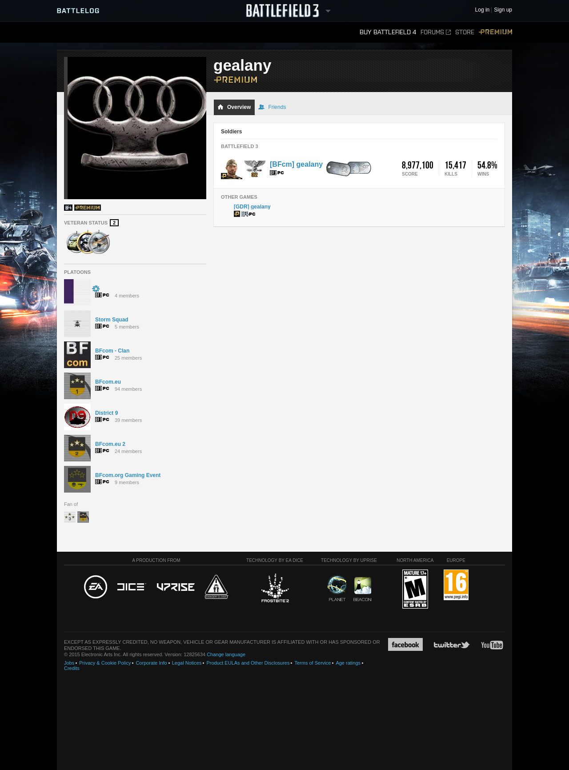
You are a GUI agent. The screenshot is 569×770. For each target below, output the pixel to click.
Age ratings (348, 663)
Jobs (69, 663)
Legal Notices (187, 663)
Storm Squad (111, 320)
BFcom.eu (108, 382)
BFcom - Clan (112, 351)
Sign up (503, 10)
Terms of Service (312, 663)
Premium (495, 32)
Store (464, 32)
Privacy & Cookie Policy (105, 663)
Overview (234, 107)
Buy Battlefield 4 (388, 32)
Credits (72, 668)
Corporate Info (151, 663)
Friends (272, 107)
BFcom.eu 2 (110, 444)
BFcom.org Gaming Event (127, 475)
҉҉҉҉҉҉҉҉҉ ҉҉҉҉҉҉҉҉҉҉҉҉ (95, 288)
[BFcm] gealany (296, 164)
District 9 (106, 413)
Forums (436, 32)
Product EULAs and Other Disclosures (247, 663)
